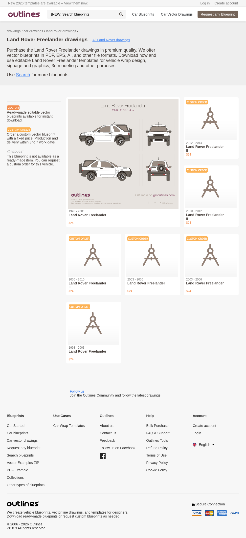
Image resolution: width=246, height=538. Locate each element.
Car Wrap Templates (69, 426)
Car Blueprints (143, 14)
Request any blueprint (24, 448)
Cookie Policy (156, 470)
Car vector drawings (22, 440)
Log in (205, 3)
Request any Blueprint (218, 14)
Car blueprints (17, 433)
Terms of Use (156, 455)
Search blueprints (20, 455)
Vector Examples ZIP (23, 463)
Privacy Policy (157, 463)
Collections (15, 477)
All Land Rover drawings (111, 40)
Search (23, 74)
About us (106, 426)
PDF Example (17, 470)
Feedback (107, 440)
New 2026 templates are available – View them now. (48, 3)
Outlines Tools (157, 440)
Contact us (108, 433)
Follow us (77, 391)
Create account (226, 3)
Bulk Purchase (157, 426)
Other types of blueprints (26, 485)
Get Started (16, 426)
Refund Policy (156, 448)
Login (197, 433)
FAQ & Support (157, 433)
